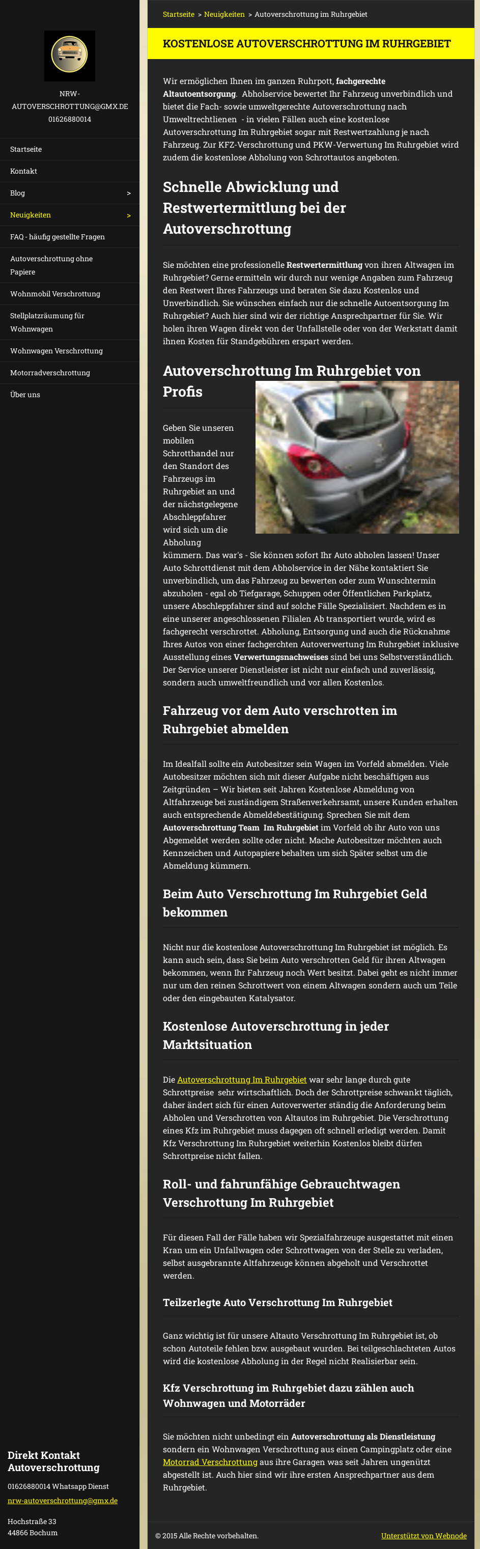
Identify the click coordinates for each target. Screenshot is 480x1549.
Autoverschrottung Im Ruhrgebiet (242, 1079)
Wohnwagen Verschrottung (56, 350)
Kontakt (23, 171)
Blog (17, 193)
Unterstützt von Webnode (424, 1535)
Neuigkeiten (30, 214)
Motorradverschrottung (50, 372)
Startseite (26, 149)
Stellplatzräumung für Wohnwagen (47, 322)
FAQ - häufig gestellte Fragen (57, 236)
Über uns (25, 394)
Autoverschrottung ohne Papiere (51, 265)
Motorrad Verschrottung (210, 1461)
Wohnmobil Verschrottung (55, 293)
